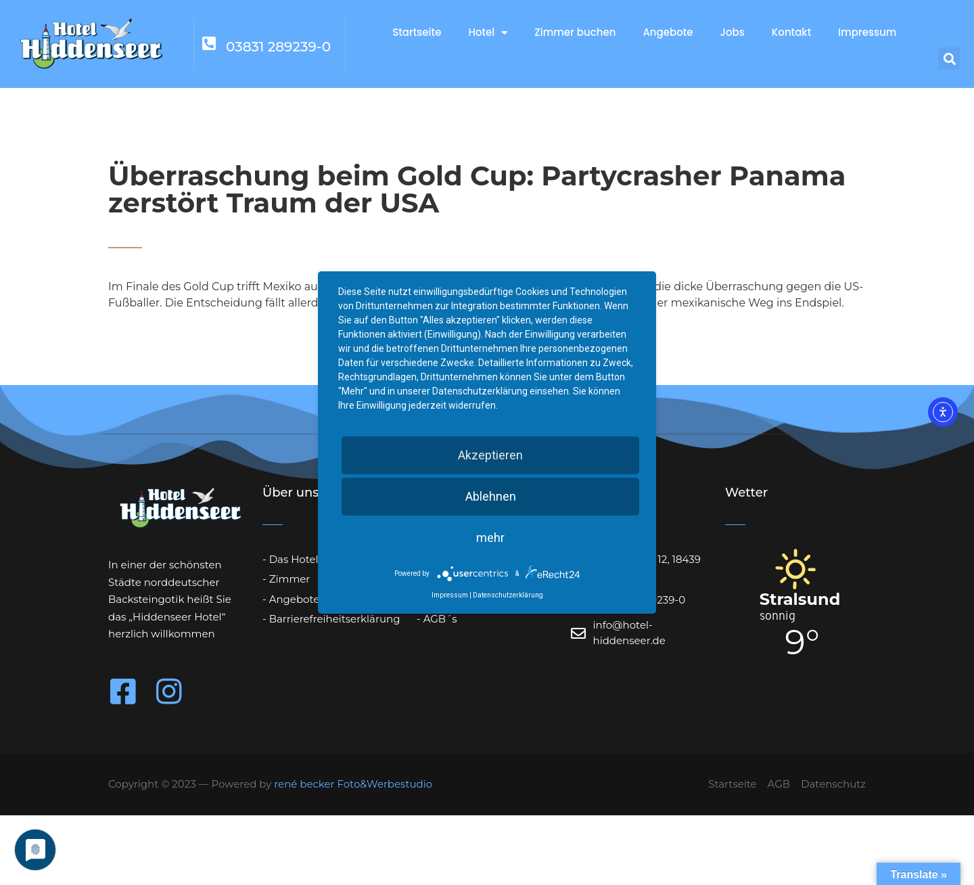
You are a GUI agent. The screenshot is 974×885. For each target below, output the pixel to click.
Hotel (487, 33)
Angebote (668, 32)
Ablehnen (490, 496)
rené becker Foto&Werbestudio (353, 783)
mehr (490, 537)
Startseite (416, 32)
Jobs (732, 32)
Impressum (867, 32)
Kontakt (791, 32)
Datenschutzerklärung (508, 595)
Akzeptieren (490, 455)
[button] (949, 58)
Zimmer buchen (575, 32)
